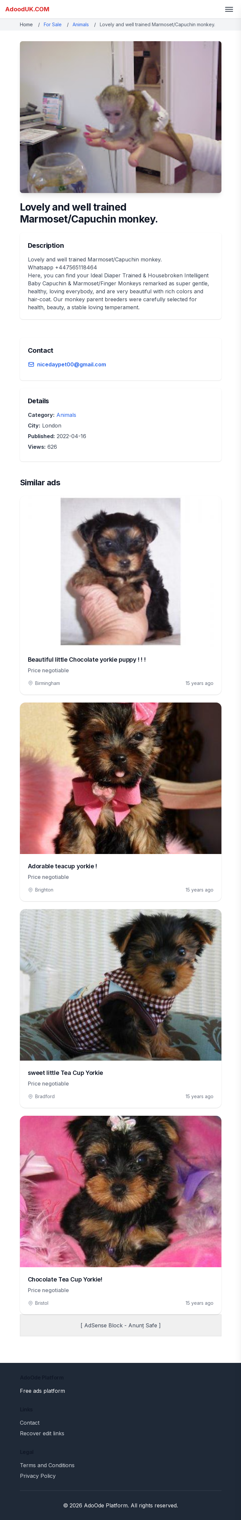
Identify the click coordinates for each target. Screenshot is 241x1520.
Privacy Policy (38, 1475)
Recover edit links (42, 1433)
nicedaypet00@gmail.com (71, 364)
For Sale (53, 24)
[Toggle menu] (229, 9)
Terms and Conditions (47, 1465)
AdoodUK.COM (27, 9)
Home (26, 24)
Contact (29, 1422)
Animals (81, 24)
